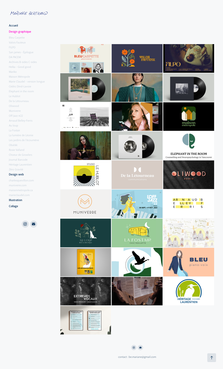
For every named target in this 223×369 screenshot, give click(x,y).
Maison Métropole (19, 76)
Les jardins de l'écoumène (24, 140)
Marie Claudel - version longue (27, 81)
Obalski (13, 145)
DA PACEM (15, 57)
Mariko (13, 72)
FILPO (12, 47)
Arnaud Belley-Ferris (20, 120)
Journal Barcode (18, 159)
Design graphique (20, 31)
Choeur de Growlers (20, 155)
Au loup (13, 125)
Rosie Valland (16, 150)
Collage (13, 206)
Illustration (15, 200)
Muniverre (15, 111)
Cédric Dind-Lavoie (20, 86)
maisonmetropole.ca (21, 190)
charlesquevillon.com (21, 180)
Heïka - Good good (20, 67)
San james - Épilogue (21, 52)
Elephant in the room (21, 91)
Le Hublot (14, 96)
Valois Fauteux (17, 42)
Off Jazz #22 (16, 116)
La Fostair (14, 130)
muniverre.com (17, 185)
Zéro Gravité (16, 169)
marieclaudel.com (19, 195)
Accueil (13, 25)
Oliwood (14, 106)
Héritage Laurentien (20, 164)
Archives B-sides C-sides (23, 62)
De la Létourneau (19, 101)
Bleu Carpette (17, 37)
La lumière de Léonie (21, 135)
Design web (16, 174)
